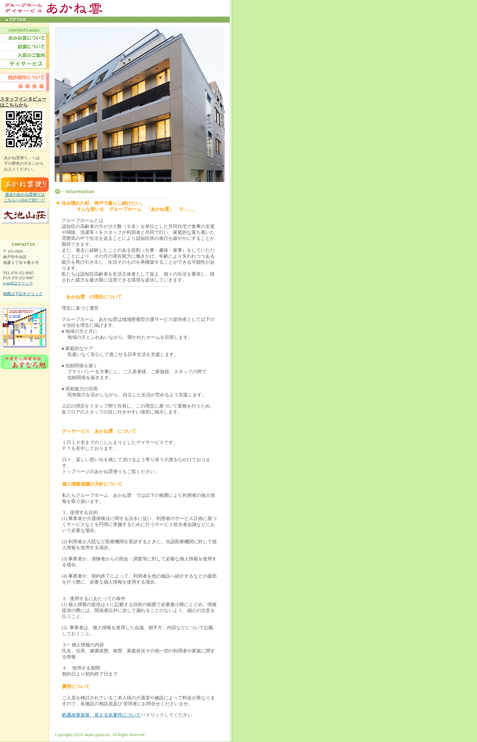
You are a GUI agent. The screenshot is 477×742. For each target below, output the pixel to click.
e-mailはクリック (18, 283)
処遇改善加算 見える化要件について (101, 715)
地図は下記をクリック (23, 293)
